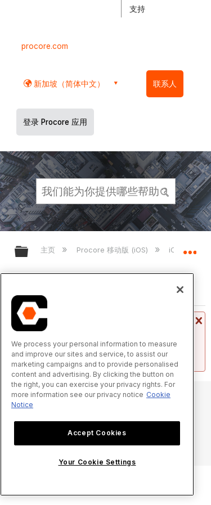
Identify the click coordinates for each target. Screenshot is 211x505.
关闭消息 (197, 320)
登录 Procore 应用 (55, 122)
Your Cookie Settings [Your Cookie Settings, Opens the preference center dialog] (97, 462)
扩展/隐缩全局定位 (189, 248)
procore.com (44, 46)
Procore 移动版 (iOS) (113, 249)
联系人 (165, 83)
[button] (165, 190)
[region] (97, 384)
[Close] (180, 289)
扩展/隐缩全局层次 (28, 252)
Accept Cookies (97, 433)
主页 (49, 249)
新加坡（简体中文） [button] (68, 83)
